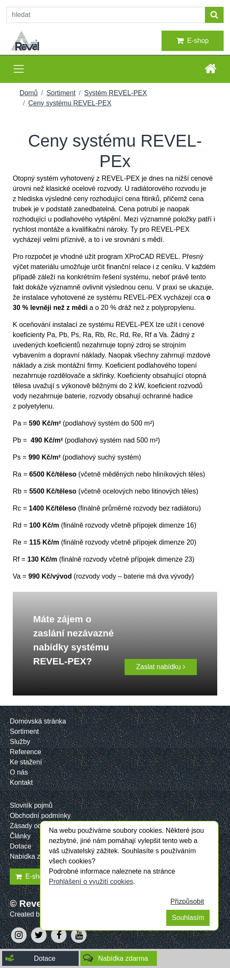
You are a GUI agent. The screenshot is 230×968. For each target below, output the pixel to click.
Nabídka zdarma (35, 856)
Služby (20, 741)
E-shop (192, 41)
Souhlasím (188, 917)
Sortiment (60, 93)
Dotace (20, 846)
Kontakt (21, 782)
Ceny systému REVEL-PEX (69, 103)
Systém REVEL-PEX (115, 93)
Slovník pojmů (31, 805)
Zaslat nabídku (160, 666)
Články (20, 836)
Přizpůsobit (187, 901)
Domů (29, 93)
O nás (19, 772)
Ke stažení (26, 762)
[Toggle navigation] (19, 68)
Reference (25, 751)
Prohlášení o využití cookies (91, 881)
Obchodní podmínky (40, 815)
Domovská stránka (38, 721)
